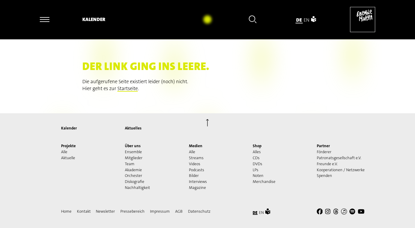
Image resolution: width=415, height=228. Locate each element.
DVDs (257, 163)
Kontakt (84, 211)
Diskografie (134, 181)
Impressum (160, 211)
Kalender (93, 20)
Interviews (198, 181)
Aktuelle (68, 157)
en (306, 20)
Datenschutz (199, 211)
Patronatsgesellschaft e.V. (339, 157)
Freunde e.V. (327, 163)
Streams (196, 157)
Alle (64, 151)
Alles (257, 151)
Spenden (324, 175)
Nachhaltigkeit (137, 187)
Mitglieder (134, 157)
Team (129, 163)
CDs (256, 157)
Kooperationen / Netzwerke (341, 169)
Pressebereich (132, 211)
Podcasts (196, 169)
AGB (179, 211)
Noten (258, 175)
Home (66, 211)
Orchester (133, 175)
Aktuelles (133, 128)
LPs (255, 169)
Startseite (127, 88)
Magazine (197, 187)
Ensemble (133, 151)
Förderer (324, 151)
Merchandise (264, 181)
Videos (194, 163)
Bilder (194, 175)
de (299, 20)
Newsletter (105, 211)
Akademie (133, 169)
